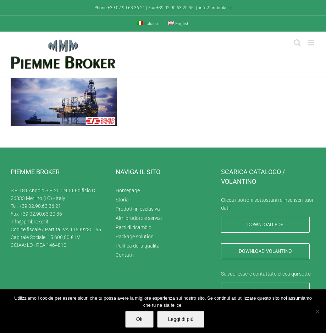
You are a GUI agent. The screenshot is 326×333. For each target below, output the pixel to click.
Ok (139, 319)
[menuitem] (147, 24)
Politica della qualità (138, 246)
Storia (122, 199)
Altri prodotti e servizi (139, 218)
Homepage (128, 190)
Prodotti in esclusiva (138, 209)
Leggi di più (181, 319)
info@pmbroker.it (215, 7)
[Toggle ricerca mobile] (297, 42)
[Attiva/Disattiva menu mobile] (311, 42)
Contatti (125, 255)
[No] (317, 311)
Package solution (135, 236)
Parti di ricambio (133, 227)
